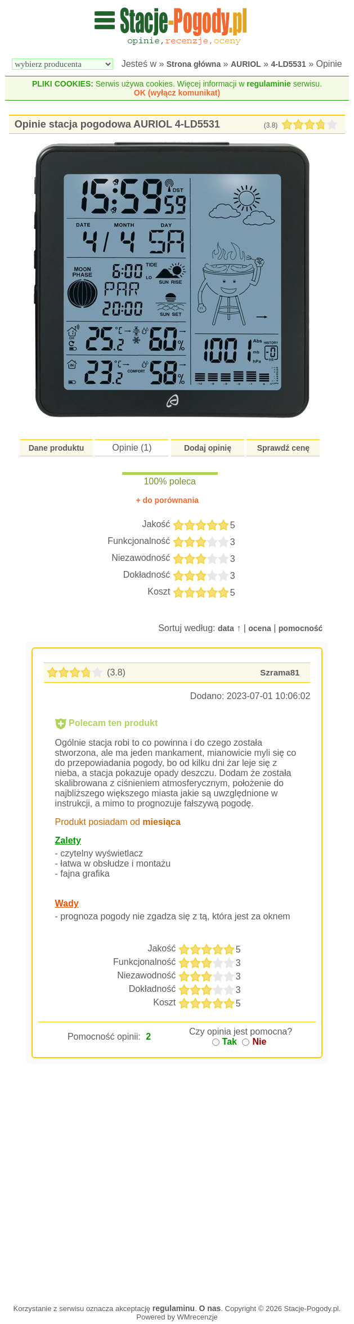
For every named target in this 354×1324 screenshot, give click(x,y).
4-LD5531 (288, 64)
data (226, 628)
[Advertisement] (177, 1201)
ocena (259, 628)
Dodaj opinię (207, 447)
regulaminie (269, 83)
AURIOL (246, 64)
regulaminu (174, 1308)
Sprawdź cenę (283, 447)
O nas (210, 1308)
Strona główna (194, 64)
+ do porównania (167, 500)
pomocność (301, 628)
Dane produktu (56, 447)
